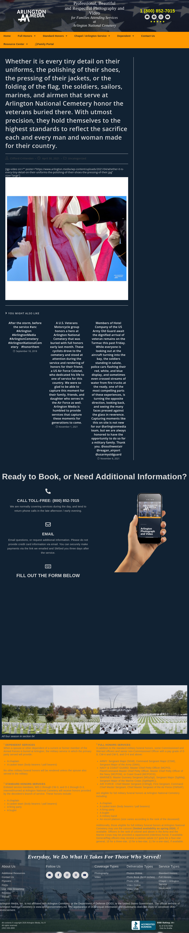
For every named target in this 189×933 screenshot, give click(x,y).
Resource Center (16, 44)
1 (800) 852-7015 (157, 10)
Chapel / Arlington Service (92, 36)
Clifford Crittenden (22, 158)
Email (48, 533)
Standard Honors (55, 36)
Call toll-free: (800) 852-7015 (48, 500)
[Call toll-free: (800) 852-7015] (48, 491)
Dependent (125, 36)
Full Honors (27, 36)
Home (7, 36)
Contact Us (148, 36)
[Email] (48, 524)
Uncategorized (77, 158)
